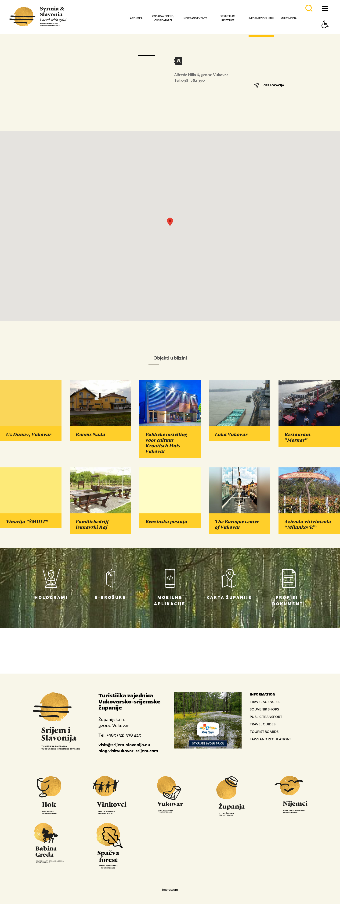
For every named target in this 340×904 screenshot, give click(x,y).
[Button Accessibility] (325, 32)
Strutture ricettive (228, 18)
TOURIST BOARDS (264, 732)
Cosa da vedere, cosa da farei (163, 18)
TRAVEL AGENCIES (264, 702)
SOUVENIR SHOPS (264, 709)
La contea (135, 18)
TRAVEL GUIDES (262, 724)
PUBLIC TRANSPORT (266, 717)
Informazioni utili (261, 18)
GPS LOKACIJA (269, 85)
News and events (195, 18)
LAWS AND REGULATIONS (270, 739)
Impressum (170, 890)
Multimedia (289, 18)
